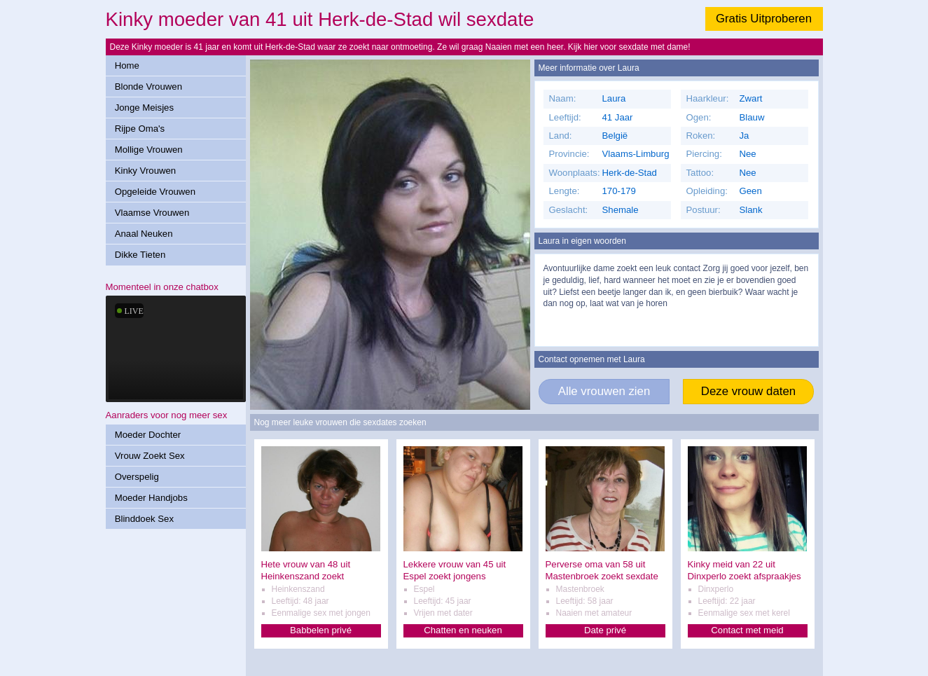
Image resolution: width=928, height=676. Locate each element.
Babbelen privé (321, 630)
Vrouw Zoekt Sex (150, 455)
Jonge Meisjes (144, 107)
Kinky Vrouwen (145, 170)
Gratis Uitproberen (764, 18)
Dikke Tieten (140, 254)
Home (127, 65)
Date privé (605, 630)
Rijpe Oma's (140, 128)
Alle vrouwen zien (604, 391)
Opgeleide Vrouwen (155, 191)
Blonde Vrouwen (148, 86)
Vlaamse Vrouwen (152, 212)
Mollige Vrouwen (149, 149)
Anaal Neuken (144, 233)
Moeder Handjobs (151, 497)
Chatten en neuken (462, 630)
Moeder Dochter (148, 434)
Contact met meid (747, 630)
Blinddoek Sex (144, 518)
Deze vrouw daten (748, 391)
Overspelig (137, 476)
